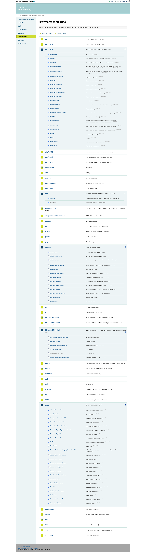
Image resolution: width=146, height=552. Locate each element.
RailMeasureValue (55, 479)
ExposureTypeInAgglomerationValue (61, 430)
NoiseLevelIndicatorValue (58, 463)
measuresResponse (56, 96)
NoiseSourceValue (55, 471)
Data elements (22, 29)
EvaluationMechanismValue (58, 426)
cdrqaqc (52, 58)
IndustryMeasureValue (57, 438)
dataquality (49, 188)
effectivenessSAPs (56, 71)
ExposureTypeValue (56, 434)
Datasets (21, 22)
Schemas (21, 33)
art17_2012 (49, 157)
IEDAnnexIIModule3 (52, 323)
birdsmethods (54, 260)
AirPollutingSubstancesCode (59, 337)
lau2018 (48, 389)
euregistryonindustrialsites (55, 216)
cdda (47, 173)
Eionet (26, 15)
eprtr (46, 193)
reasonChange (54, 120)
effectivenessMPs (55, 66)
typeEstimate (54, 141)
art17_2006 (49, 152)
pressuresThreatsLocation (58, 112)
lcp (46, 394)
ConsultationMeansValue (57, 422)
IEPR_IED (48, 363)
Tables (20, 26)
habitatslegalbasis (55, 281)
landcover (48, 374)
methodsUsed (54, 100)
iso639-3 (52, 442)
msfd (47, 400)
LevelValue (53, 446)
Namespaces (22, 43)
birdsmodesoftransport (57, 265)
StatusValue (54, 495)
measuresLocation (56, 88)
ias (46, 307)
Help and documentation (26, 19)
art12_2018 (49, 49)
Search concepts (61, 33)
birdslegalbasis (55, 252)
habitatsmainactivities (57, 285)
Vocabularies (22, 36)
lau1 (46, 379)
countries (53, 62)
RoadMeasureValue (56, 487)
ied (46, 312)
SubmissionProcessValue (58, 499)
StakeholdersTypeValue (57, 491)
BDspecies (53, 54)
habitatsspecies (55, 297)
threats (52, 133)
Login (112, 1)
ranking (52, 116)
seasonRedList (54, 129)
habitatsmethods (55, 289)
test (46, 519)
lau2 (46, 384)
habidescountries (55, 277)
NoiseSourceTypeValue (57, 467)
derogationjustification (57, 273)
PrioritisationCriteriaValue (58, 475)
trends (52, 137)
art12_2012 (49, 44)
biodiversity (49, 167)
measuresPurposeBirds (57, 92)
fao (46, 226)
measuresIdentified (56, 84)
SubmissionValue (55, 503)
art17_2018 (49, 162)
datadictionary (50, 183)
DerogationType (55, 341)
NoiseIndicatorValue (56, 459)
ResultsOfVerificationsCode (58, 345)
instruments (54, 301)
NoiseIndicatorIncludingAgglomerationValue (63, 450)
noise (47, 405)
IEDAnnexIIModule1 (52, 317)
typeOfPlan (53, 145)
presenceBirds (54, 108)
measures (53, 80)
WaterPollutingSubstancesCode (60, 357)
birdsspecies (54, 269)
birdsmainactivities (56, 256)
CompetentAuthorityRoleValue (59, 418)
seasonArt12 (54, 126)
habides (48, 247)
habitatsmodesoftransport (58, 293)
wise (46, 530)
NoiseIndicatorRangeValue (58, 455)
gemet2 (47, 237)
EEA (26, 1)
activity (52, 198)
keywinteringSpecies (56, 76)
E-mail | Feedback (24, 546)
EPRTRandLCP (50, 208)
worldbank (49, 535)
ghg (46, 242)
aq (46, 39)
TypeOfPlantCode (55, 349)
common (48, 178)
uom (46, 525)
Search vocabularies (47, 33)
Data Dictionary (33, 15)
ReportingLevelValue (56, 483)
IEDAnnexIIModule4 (52, 330)
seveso (47, 514)
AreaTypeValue (54, 414)
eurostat (48, 221)
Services (21, 40)
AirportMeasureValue (56, 410)
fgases (47, 231)
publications (49, 509)
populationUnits (55, 104)
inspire (47, 368)
